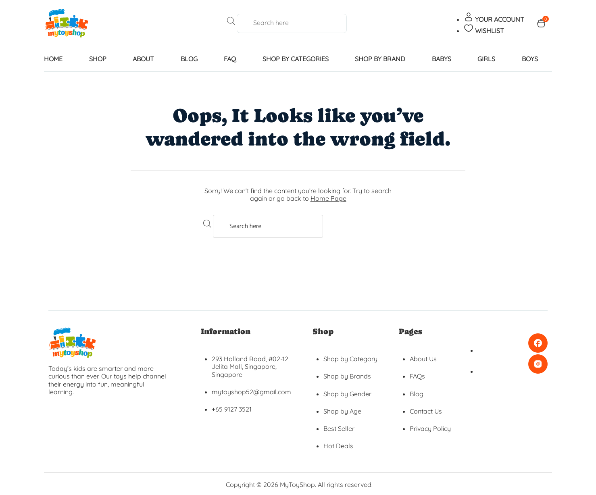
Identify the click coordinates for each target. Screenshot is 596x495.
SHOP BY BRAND (380, 59)
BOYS (530, 59)
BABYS (441, 59)
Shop (97, 59)
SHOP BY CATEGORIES (296, 59)
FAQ (230, 59)
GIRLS (486, 59)
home (53, 59)
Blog (189, 59)
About (143, 59)
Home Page (328, 198)
